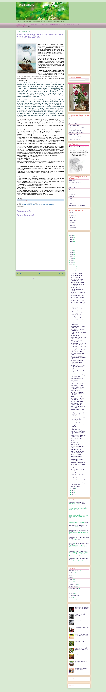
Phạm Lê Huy (73, 215)
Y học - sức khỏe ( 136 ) (74, 125)
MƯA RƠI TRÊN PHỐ (79, 641)
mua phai (78, 512)
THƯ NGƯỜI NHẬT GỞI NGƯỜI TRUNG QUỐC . (78, 347)
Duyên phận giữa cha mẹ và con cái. (79, 146)
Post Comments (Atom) (43, 278)
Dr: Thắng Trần (72, 194)
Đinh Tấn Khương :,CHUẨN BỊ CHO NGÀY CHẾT (78, 484)
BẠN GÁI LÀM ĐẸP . (75, 486)
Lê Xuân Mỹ (71, 593)
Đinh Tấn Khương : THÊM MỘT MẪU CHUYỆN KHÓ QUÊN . (78, 303)
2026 (71, 235)
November (74, 268)
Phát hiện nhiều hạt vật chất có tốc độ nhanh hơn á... (78, 320)
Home (40, 274)
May (73, 494)
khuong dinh (73, 227)
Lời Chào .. (71, 121)
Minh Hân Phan (72, 200)
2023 (71, 241)
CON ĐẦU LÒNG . (75, 442)
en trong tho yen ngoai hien (81, 525)
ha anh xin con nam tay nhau (82, 507)
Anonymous (71, 502)
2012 (71, 262)
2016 (71, 254)
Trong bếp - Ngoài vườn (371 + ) (76, 123)
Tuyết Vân (71, 189)
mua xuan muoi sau (80, 502)
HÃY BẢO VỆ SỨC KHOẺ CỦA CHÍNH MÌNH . (78, 407)
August (73, 488)
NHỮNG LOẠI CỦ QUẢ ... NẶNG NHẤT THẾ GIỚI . (77, 382)
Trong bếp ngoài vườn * (55, 24)
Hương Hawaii (72, 599)
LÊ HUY (70, 575)
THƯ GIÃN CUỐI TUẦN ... (77, 378)
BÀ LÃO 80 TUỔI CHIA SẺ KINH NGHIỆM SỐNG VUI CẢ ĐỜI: (81, 649)
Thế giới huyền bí (22, 26)
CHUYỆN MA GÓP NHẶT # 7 (77, 295)
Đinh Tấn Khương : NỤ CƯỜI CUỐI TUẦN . (77, 470)
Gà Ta (71, 212)
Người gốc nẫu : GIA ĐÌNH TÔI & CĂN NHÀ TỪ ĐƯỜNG (78, 350)
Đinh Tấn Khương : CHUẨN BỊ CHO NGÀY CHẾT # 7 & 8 (78, 280)
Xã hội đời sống (21, 24)
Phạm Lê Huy (72, 187)
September (74, 271)
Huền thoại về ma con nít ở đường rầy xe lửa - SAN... (77, 457)
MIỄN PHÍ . (73, 440)
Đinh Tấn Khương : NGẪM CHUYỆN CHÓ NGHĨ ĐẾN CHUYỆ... (77, 393)
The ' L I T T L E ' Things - (77, 273)
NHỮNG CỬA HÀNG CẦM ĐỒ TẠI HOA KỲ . (78, 480)
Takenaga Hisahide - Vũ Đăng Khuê (77, 205)
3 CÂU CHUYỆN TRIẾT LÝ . (77, 438)
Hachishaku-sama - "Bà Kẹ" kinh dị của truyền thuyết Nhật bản (82, 608)
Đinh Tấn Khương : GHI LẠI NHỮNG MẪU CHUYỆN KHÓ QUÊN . (78, 357)
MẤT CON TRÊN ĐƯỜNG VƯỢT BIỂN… (80, 615)
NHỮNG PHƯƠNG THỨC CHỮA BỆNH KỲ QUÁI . (78, 338)
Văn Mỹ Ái (72, 225)
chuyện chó (24, 204)
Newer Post (19, 274)
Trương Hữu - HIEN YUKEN (75, 182)
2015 (71, 256)
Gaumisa (71, 581)
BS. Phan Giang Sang (74, 595)
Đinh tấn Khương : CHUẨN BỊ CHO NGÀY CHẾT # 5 (77, 330)
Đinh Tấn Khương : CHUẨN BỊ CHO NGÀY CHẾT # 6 (78, 298)
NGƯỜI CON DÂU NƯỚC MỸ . (78, 462)
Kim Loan (71, 198)
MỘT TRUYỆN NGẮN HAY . (77, 401)
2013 (71, 260)
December (74, 266)
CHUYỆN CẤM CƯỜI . (76, 449)
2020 (71, 247)
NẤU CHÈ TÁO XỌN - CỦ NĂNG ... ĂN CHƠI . (77, 404)
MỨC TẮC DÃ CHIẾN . (76, 454)
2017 (71, 252)
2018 (71, 250)
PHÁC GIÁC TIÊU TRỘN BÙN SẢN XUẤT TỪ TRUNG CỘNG (78, 367)
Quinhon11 (22, 203)
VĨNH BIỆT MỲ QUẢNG (76, 473)
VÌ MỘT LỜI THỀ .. (75, 335)
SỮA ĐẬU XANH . (75, 380)
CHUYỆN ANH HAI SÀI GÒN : (78, 316)
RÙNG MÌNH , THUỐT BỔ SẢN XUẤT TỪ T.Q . (78, 465)
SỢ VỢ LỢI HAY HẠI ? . (76, 390)
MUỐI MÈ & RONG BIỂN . (77, 309)
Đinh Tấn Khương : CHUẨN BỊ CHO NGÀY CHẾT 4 (78, 375)
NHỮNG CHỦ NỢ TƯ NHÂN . (78, 300)
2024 (71, 239)
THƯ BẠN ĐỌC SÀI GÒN (77, 385)
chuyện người (29, 204)
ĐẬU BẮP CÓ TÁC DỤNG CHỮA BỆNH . (77, 341)
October (73, 269)
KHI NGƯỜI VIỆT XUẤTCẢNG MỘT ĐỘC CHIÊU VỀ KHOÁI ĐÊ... (78, 432)
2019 (71, 248)
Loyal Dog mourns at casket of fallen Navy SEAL (78, 429)
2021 (71, 245)
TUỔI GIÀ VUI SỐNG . (76, 416)
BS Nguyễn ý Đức (73, 584)
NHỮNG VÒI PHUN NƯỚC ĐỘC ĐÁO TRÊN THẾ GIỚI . (78, 344)
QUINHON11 (72, 180)
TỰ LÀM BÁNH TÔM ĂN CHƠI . (78, 423)
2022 (71, 243)
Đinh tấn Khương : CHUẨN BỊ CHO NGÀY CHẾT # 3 (77, 399)
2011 (71, 264)
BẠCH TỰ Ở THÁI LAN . (76, 396)
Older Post (61, 274)
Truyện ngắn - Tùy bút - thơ (37, 24)
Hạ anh (70, 203)
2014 (71, 258)
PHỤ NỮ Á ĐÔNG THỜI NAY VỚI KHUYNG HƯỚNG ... (77, 452)
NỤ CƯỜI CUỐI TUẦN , (76, 318)
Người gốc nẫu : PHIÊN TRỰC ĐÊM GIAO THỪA (78, 413)
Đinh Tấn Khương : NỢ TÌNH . (78, 282)
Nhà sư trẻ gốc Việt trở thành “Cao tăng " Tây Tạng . (77, 388)
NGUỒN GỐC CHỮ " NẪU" (77, 360)
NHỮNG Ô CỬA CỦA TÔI (77, 467)
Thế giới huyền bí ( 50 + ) (74, 134)
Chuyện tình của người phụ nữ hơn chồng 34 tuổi (81, 669)
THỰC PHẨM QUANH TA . (77, 478)
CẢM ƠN (77, 654)
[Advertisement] (41, 259)
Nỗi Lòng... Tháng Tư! (79, 620)
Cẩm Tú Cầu (71, 196)
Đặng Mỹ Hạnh (72, 590)
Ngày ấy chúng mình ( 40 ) (75, 139)
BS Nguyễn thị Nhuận (73, 588)
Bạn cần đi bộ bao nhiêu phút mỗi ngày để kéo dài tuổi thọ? (81, 635)
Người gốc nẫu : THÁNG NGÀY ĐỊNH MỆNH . (78, 460)
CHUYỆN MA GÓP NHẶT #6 (77, 373)
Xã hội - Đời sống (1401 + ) (75, 130)
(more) (83, 503)
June (73, 492)
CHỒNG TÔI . (74, 421)
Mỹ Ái (70, 191)
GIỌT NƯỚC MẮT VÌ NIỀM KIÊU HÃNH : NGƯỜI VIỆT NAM (78, 436)
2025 (71, 237)
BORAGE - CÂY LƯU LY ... (77, 277)
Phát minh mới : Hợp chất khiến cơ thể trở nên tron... (78, 418)
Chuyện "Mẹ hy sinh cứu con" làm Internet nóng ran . (77, 313)
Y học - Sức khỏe (71, 24)
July (73, 490)
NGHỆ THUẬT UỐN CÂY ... (77, 275)
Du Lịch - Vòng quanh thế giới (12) (76, 127)
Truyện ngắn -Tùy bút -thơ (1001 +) (76, 132)
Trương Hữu (73, 220)
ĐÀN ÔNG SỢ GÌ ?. (75, 444)
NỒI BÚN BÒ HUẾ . (75, 287)
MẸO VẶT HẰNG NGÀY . (77, 311)
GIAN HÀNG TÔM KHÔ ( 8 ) (75, 136)
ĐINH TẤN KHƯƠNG (37, 204)
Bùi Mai (70, 597)
